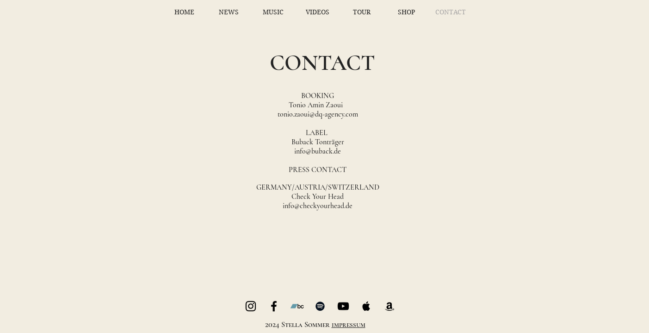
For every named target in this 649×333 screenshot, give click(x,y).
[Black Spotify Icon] (320, 306)
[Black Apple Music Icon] (366, 306)
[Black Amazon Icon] (389, 306)
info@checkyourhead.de (317, 205)
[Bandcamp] (297, 306)
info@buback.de (317, 151)
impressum (348, 324)
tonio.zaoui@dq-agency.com (318, 114)
